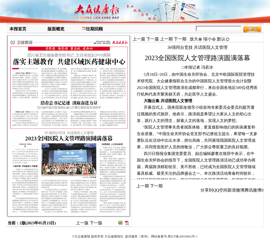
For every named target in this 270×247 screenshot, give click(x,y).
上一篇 (139, 39)
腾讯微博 (252, 190)
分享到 (206, 190)
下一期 (180, 39)
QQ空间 (220, 190)
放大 (196, 39)
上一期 (166, 39)
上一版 (82, 223)
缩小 (209, 39)
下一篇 (152, 39)
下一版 (96, 223)
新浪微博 (236, 190)
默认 (223, 39)
